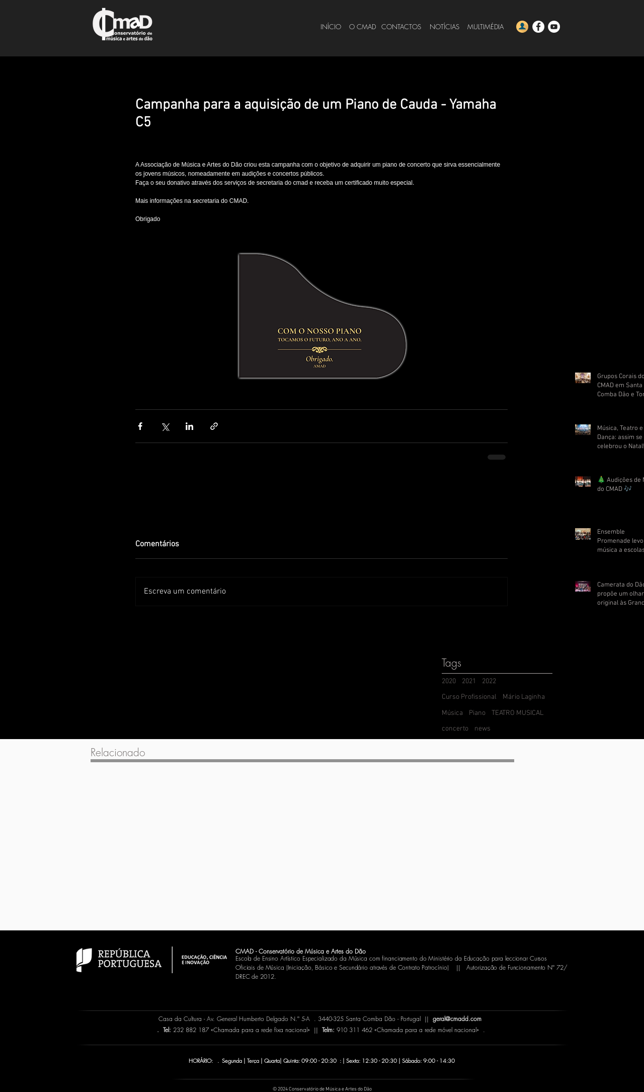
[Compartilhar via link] (214, 426)
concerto (455, 728)
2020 (449, 681)
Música (452, 713)
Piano (477, 713)
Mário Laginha (524, 697)
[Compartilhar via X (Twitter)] (165, 426)
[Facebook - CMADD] (538, 27)
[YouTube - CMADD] (554, 27)
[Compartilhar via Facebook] (140, 426)
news (482, 728)
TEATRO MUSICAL (517, 713)
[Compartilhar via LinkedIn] (189, 426)
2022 (489, 681)
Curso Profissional (469, 697)
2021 (469, 681)
